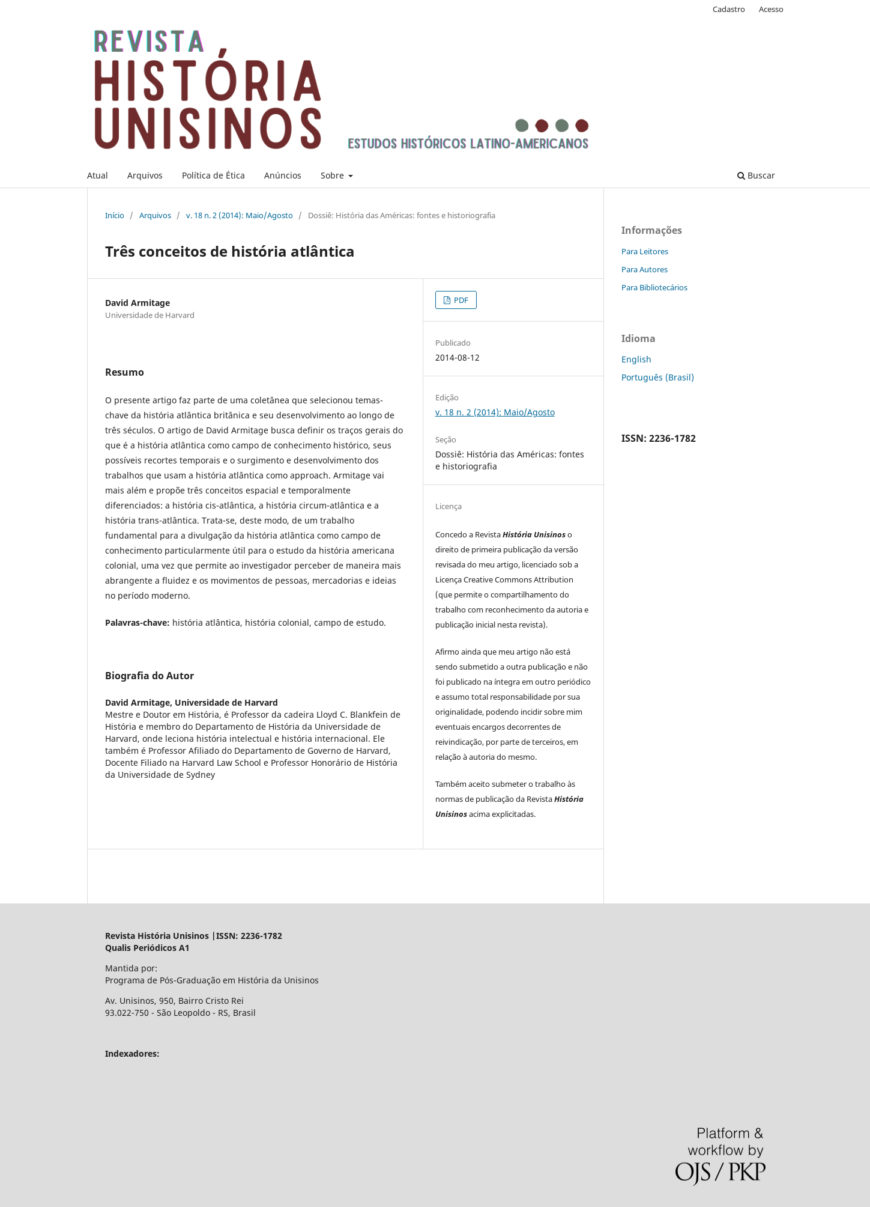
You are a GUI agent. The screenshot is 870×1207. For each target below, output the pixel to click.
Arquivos (145, 175)
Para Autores (644, 269)
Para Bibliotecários (654, 287)
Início (114, 215)
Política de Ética (213, 175)
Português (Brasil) (657, 377)
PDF (460, 300)
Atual (97, 175)
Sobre (333, 175)
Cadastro (729, 9)
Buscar (756, 175)
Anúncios (282, 175)
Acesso (771, 9)
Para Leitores (644, 251)
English (636, 359)
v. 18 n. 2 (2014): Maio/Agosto (239, 215)
